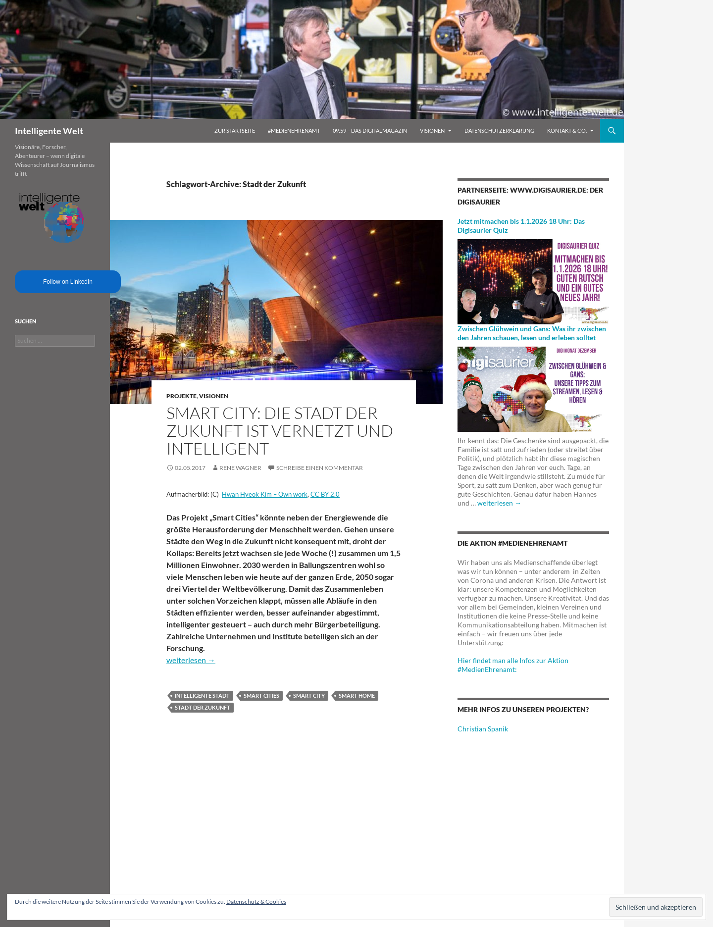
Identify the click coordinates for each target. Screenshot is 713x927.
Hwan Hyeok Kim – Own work (264, 494)
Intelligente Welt (49, 130)
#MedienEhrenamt (294, 130)
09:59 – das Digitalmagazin (370, 130)
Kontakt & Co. (567, 130)
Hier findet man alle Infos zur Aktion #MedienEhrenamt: (513, 664)
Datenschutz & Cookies (256, 901)
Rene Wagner (240, 467)
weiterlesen (190, 660)
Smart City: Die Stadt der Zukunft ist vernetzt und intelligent (279, 431)
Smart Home (357, 695)
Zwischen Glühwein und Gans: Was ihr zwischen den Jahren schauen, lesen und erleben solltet (532, 333)
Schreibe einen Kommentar (319, 467)
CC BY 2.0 (325, 494)
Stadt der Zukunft (202, 707)
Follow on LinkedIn (68, 281)
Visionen (432, 130)
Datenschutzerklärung (499, 130)
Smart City (309, 695)
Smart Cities (261, 695)
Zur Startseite (234, 130)
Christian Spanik (483, 728)
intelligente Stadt (202, 695)
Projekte (181, 396)
